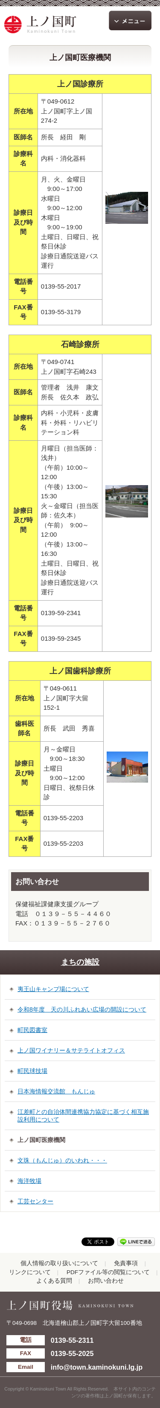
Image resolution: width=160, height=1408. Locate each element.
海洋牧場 (29, 1180)
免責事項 (126, 1263)
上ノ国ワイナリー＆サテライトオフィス (71, 1050)
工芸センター (35, 1201)
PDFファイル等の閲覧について (108, 1272)
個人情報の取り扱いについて (59, 1263)
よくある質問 (54, 1281)
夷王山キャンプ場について (53, 989)
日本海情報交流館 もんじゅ (56, 1091)
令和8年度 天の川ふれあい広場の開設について (81, 1009)
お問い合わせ (106, 1281)
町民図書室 (32, 1029)
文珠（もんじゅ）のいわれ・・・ (62, 1160)
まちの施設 (80, 962)
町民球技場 (32, 1070)
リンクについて (30, 1272)
